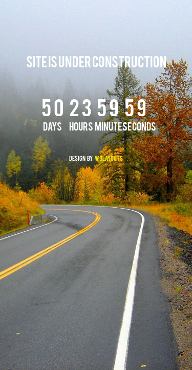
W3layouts (109, 159)
